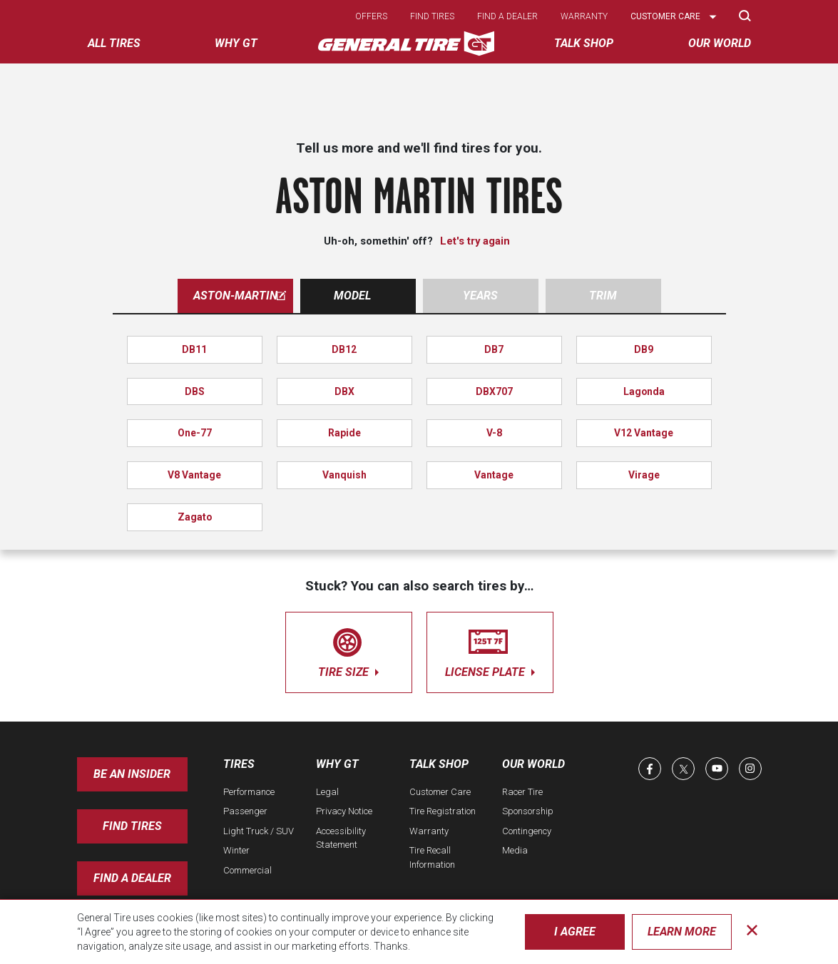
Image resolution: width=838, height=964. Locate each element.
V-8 (494, 433)
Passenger (245, 811)
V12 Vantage (643, 433)
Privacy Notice (344, 811)
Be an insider (131, 774)
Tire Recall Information (432, 857)
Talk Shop (439, 764)
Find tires (432, 16)
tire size (348, 650)
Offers (371, 16)
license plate (490, 650)
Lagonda (644, 391)
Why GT (337, 764)
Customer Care (440, 791)
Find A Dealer (132, 878)
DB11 (194, 349)
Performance (249, 791)
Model (352, 295)
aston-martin (239, 295)
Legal (327, 791)
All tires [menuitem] (114, 43)
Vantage (493, 475)
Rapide (344, 433)
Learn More (682, 931)
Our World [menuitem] (719, 43)
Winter (236, 850)
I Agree (575, 931)
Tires (239, 764)
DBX (344, 391)
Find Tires (132, 826)
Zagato (195, 517)
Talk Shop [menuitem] (583, 43)
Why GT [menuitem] (236, 43)
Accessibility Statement (341, 838)
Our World (533, 764)
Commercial (247, 870)
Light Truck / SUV (258, 831)
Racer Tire (522, 791)
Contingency (526, 831)
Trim (603, 295)
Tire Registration (442, 811)
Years (480, 295)
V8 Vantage (194, 475)
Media (515, 850)
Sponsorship (527, 811)
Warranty (584, 16)
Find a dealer (507, 16)
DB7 (494, 349)
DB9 (643, 349)
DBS (195, 391)
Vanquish (344, 475)
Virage (644, 475)
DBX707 (494, 391)
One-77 (195, 433)
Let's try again (475, 241)
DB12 (344, 349)
